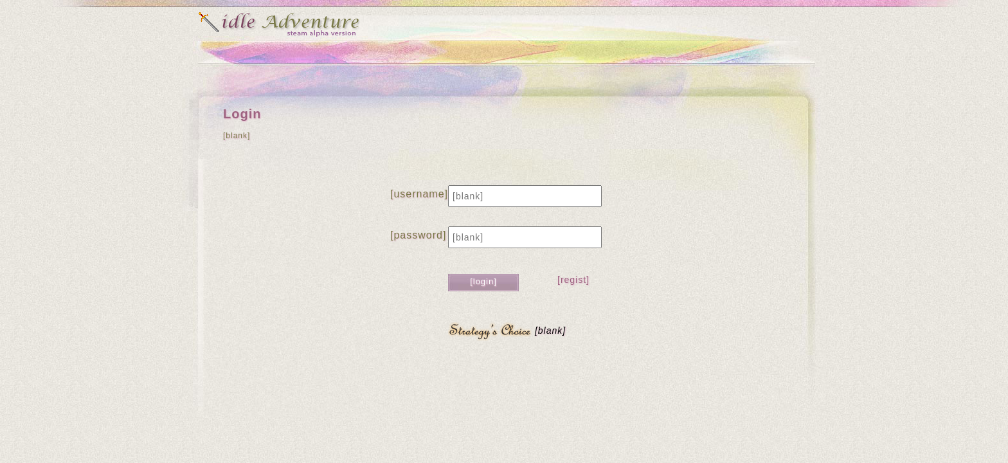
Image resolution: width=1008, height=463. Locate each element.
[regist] (573, 280)
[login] (483, 281)
